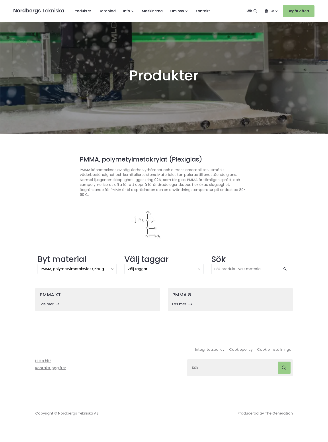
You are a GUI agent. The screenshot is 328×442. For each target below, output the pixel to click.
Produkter (82, 11)
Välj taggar (146, 260)
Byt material (61, 260)
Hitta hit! (43, 361)
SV (271, 11)
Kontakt (202, 11)
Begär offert (298, 11)
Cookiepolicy (241, 350)
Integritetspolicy (210, 350)
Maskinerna (152, 11)
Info (126, 11)
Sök (218, 260)
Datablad (107, 11)
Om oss (177, 11)
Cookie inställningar (275, 350)
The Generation (279, 414)
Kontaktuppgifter (50, 368)
